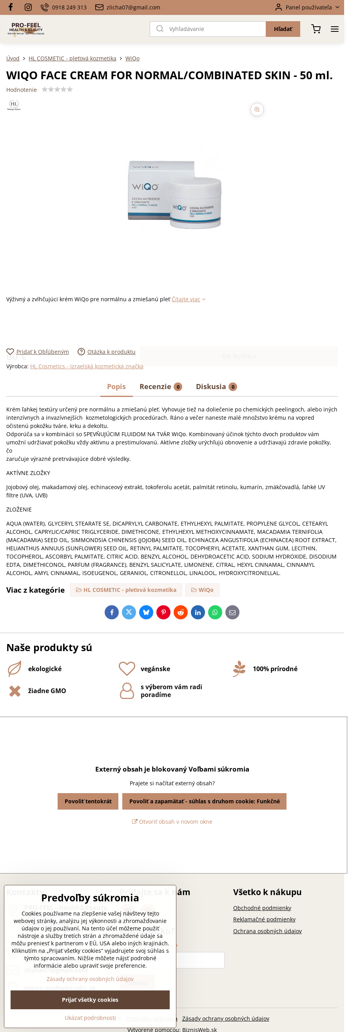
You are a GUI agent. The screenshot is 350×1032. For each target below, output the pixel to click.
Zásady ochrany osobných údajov (225, 1018)
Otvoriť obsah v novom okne (172, 821)
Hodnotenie (21, 89)
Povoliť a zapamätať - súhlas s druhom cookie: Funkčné (204, 801)
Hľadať (283, 29)
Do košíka (239, 325)
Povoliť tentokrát (88, 801)
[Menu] (334, 29)
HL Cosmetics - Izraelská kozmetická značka (86, 366)
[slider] (57, 89)
